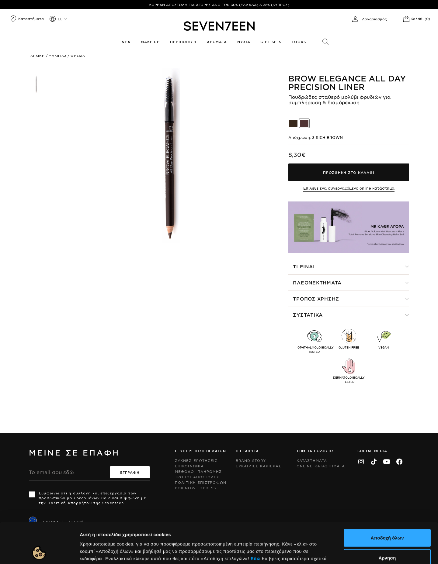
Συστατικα (308, 315)
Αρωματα (217, 42)
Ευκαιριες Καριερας (258, 466)
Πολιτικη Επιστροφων (200, 482)
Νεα (126, 42)
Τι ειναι (304, 266)
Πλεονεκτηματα (317, 282)
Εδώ (256, 520)
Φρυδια (78, 55)
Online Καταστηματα (321, 466)
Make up (150, 42)
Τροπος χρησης (316, 298)
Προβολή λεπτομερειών (331, 552)
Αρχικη (37, 55)
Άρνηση (387, 519)
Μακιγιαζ (57, 55)
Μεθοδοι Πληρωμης (198, 471)
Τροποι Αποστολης (197, 477)
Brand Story (251, 460)
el (60, 19)
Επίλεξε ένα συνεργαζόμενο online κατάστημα (349, 188)
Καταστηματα (312, 460)
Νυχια (243, 42)
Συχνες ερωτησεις (196, 460)
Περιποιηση (183, 42)
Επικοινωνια (189, 466)
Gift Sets (270, 42)
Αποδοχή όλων (387, 499)
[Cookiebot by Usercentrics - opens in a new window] (39, 552)
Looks (299, 42)
